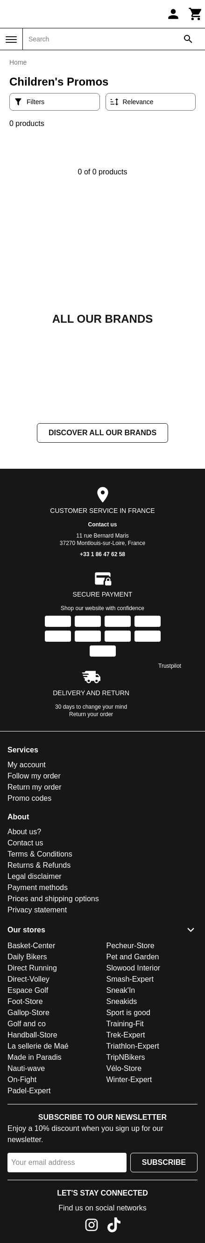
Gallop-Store (28, 1013)
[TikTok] (113, 1226)
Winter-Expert (129, 1079)
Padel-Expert (29, 1091)
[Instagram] (91, 1226)
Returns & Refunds (39, 865)
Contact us (102, 524)
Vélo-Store (124, 1068)
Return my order (34, 787)
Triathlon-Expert (132, 1046)
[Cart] (195, 14)
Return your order (91, 714)
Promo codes (29, 798)
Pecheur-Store (130, 946)
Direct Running (32, 968)
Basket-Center (31, 946)
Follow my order (34, 776)
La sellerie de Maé (38, 1046)
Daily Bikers (27, 957)
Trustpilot (169, 666)
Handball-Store (32, 1035)
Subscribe (164, 1162)
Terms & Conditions (39, 854)
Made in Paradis (34, 1057)
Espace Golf (27, 990)
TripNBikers (125, 1057)
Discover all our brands (102, 433)
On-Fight (21, 1079)
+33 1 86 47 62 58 (102, 554)
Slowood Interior (133, 968)
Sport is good (128, 1013)
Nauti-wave (26, 1068)
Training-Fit (125, 1024)
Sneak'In (120, 990)
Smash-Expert (130, 979)
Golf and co (26, 1024)
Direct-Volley (28, 979)
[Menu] (11, 39)
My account (26, 765)
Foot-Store (25, 1001)
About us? (24, 832)
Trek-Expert (125, 1035)
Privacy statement (37, 910)
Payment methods (37, 887)
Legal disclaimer (34, 876)
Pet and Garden (132, 957)
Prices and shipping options (53, 899)
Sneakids (121, 1001)
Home (18, 62)
